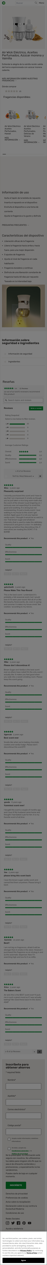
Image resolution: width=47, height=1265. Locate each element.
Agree (23, 1260)
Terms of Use (32, 1253)
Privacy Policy (26, 1250)
